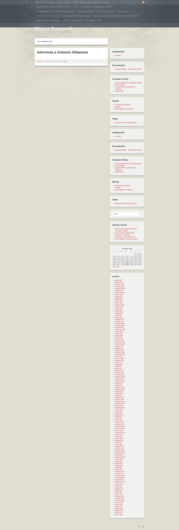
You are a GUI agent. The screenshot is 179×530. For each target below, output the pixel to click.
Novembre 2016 (120, 377)
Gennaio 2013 (119, 449)
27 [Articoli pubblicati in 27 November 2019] (127, 264)
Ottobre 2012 (119, 455)
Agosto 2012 (119, 459)
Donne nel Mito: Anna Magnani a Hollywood (91, 2)
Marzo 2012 (118, 469)
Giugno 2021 (119, 311)
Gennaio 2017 (119, 373)
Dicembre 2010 (119, 500)
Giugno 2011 (119, 488)
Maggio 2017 (119, 364)
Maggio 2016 (119, 383)
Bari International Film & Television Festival (128, 83)
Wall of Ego (76, 20)
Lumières (118, 55)
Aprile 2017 (118, 366)
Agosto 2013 (119, 434)
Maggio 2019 (119, 348)
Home (37, 2)
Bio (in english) (48, 2)
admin (40, 61)
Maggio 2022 (119, 299)
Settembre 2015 (120, 389)
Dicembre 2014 (119, 401)
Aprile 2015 (118, 395)
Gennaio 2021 (119, 321)
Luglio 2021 (118, 309)
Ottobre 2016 (119, 379)
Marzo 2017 (118, 368)
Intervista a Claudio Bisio (122, 235)
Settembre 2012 (120, 457)
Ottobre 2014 (119, 405)
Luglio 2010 (118, 506)
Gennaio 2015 (119, 399)
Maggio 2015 (119, 393)
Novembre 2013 (120, 428)
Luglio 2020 (118, 334)
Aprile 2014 (118, 418)
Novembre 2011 (120, 477)
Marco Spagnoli (53, 29)
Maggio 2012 (119, 465)
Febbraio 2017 (119, 371)
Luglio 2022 (118, 297)
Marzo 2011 (118, 494)
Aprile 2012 (118, 467)
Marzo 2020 (118, 338)
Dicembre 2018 (119, 352)
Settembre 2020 (120, 329)
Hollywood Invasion (85, 11)
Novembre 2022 (120, 288)
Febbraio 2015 (119, 397)
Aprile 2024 (118, 280)
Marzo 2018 (118, 356)
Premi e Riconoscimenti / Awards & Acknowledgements (115, 16)
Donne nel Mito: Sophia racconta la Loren (53, 7)
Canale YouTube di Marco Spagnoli (126, 122)
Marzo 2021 (118, 317)
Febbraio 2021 (119, 319)
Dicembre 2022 (119, 286)
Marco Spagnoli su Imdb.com (124, 109)
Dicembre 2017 (119, 360)
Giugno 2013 (119, 438)
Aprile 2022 (118, 301)
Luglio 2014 (118, 412)
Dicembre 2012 (119, 451)
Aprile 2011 (118, 492)
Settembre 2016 (120, 381)
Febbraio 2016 (119, 387)
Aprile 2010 (118, 512)
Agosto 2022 (119, 294)
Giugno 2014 (119, 414)
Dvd (75, 7)
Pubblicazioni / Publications (47, 20)
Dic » (118, 266)
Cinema (65, 61)
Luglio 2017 (118, 362)
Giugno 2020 (119, 336)
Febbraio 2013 (119, 447)
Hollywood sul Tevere (106, 11)
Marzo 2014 (118, 420)
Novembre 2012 (120, 453)
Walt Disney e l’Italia (93, 20)
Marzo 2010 (118, 514)
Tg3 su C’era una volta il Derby (124, 233)
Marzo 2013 (118, 445)
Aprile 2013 (118, 443)
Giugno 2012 (119, 463)
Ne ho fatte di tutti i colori (47, 16)
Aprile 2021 (118, 315)
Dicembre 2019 (119, 342)
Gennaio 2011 (119, 498)
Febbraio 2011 (119, 496)
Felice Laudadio (120, 85)
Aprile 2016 (118, 385)
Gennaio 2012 (119, 473)
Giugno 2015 (119, 391)
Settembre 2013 (120, 432)
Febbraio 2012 (119, 471)
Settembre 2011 (120, 482)
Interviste (123, 11)
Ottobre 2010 (119, 502)
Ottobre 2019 (119, 346)
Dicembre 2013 (119, 426)
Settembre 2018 (120, 354)
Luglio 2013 (118, 436)
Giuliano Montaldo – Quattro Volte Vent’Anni (55, 11)
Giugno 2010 (119, 508)
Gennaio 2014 (119, 424)
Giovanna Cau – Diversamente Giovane (96, 7)
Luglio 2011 (118, 486)
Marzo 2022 (118, 303)
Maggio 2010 (119, 510)
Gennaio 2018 (119, 358)
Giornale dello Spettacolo (122, 105)
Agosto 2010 (119, 504)
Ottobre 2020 (119, 327)
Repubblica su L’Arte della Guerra (125, 237)
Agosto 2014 (119, 410)
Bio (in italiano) (64, 2)
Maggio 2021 (119, 313)
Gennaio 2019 (119, 350)
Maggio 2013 (119, 440)
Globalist (118, 107)
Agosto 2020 (119, 331)
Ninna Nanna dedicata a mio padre (76, 16)
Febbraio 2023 (119, 284)
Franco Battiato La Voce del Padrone (126, 239)
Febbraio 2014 (119, 422)
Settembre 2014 (120, 408)
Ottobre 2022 (119, 290)
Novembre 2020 (120, 325)
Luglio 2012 (118, 461)
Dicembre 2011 (119, 475)
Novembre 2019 (120, 344)
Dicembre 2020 (119, 323)
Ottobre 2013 (119, 430)
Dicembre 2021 (119, 305)
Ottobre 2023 (119, 282)
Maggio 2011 (119, 490)
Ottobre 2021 (119, 307)
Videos (65, 20)
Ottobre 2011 (119, 480)
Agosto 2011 (119, 484)
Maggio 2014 (119, 416)
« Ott (113, 266)
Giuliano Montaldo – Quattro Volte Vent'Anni (128, 69)
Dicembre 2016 (119, 375)
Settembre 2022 (120, 292)
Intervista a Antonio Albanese (62, 52)
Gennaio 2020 (119, 340)
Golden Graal (119, 91)
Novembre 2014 (120, 403)
